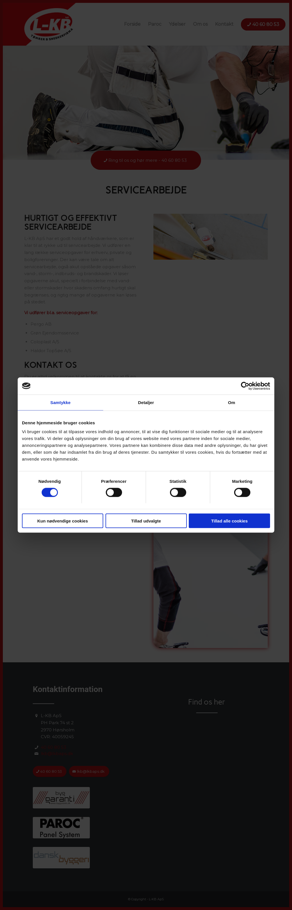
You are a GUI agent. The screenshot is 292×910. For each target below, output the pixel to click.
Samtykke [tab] (60, 402)
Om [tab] (231, 402)
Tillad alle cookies (229, 520)
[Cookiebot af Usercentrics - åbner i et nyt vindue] (245, 386)
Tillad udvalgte (146, 520)
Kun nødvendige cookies (62, 520)
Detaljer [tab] (146, 402)
